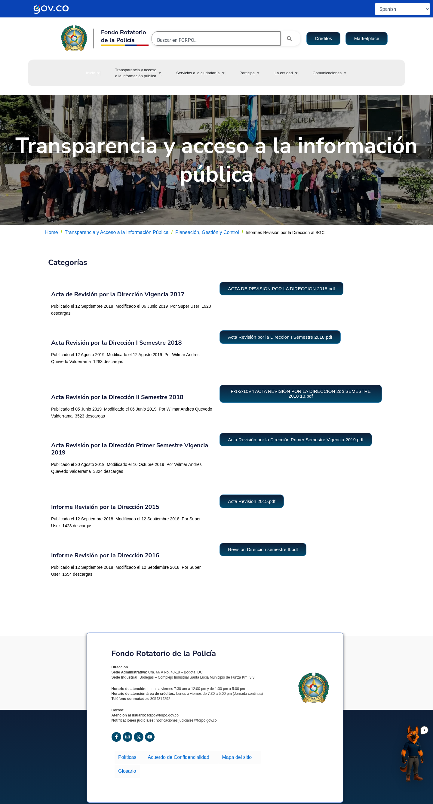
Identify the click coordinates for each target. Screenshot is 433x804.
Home (51, 232)
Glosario (268, 756)
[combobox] (216, 40)
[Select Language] (402, 9)
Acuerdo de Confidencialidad (179, 756)
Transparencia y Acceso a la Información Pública (116, 232)
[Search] (290, 38)
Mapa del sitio (236, 756)
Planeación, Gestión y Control (207, 232)
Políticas (129, 756)
